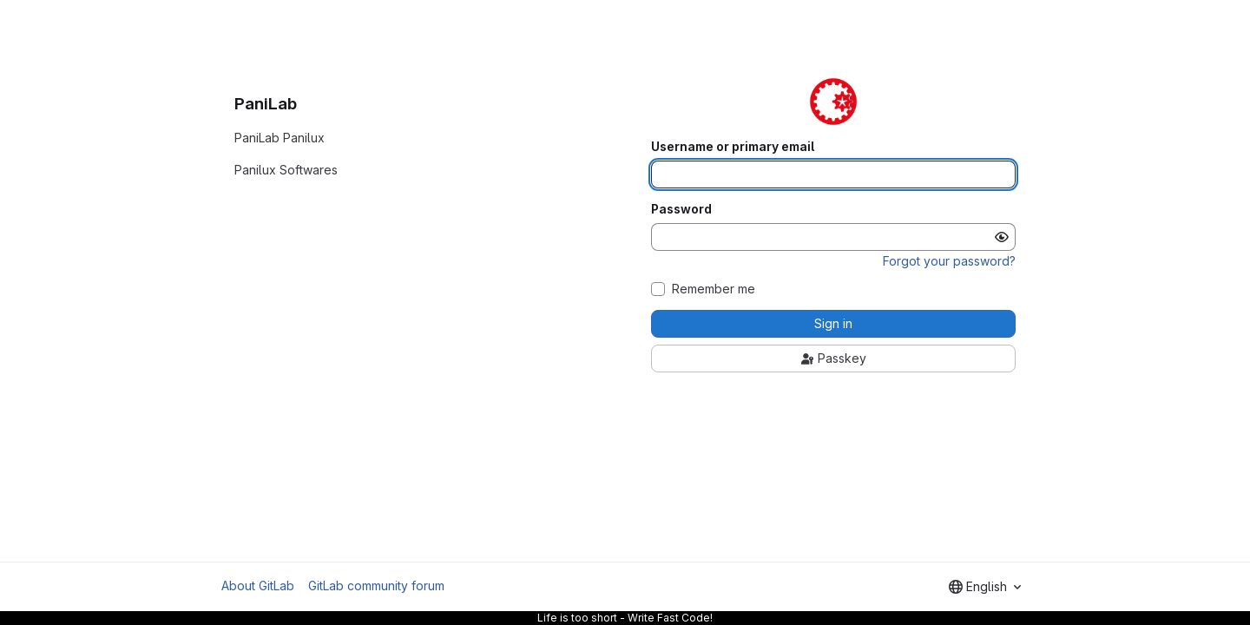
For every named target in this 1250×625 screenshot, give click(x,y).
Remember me (713, 289)
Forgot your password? (949, 260)
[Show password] (1002, 237)
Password (681, 209)
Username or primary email (732, 147)
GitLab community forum (376, 585)
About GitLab (257, 585)
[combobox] (985, 586)
